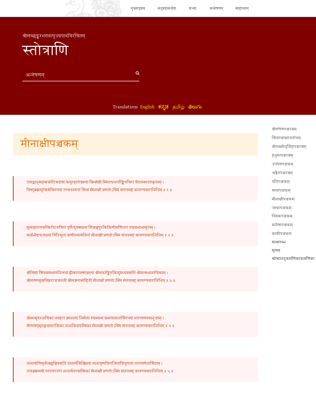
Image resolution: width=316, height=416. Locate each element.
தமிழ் (178, 107)
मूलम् (276, 250)
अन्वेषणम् (216, 8)
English (147, 107)
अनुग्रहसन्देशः (167, 8)
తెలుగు (195, 107)
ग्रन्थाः (193, 8)
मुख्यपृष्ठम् (138, 8)
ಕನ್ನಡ (163, 107)
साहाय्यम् (242, 8)
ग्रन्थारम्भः (279, 242)
